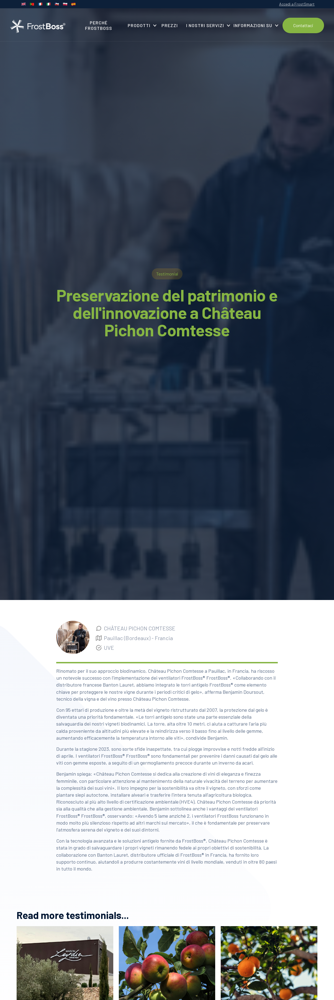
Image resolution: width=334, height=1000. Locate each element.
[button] (140, 25)
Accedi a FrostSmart (297, 4)
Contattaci (303, 25)
